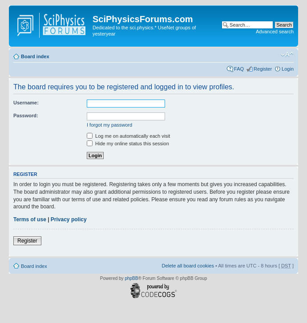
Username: (26, 102)
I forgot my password (109, 125)
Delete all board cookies (188, 265)
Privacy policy (69, 219)
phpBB (131, 278)
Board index (35, 56)
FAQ (239, 69)
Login (288, 69)
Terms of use (29, 219)
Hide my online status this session (128, 143)
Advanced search (275, 31)
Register (263, 69)
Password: (25, 115)
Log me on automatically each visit (128, 136)
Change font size (287, 55)
